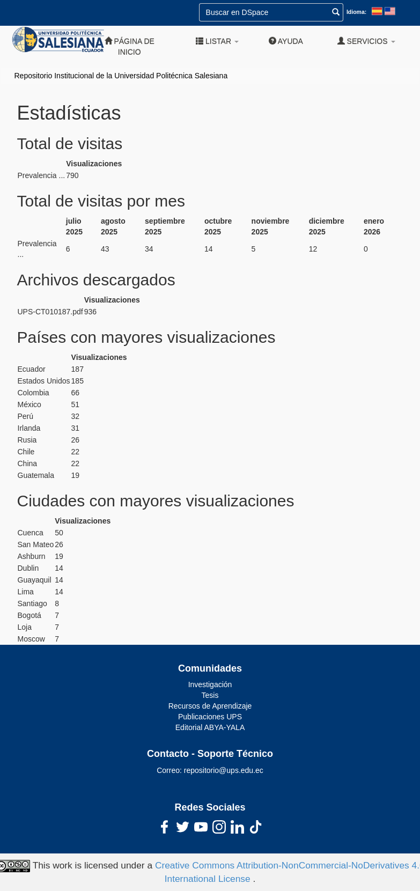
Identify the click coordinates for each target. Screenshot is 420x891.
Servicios (366, 41)
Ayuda (286, 41)
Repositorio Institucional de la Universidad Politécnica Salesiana (121, 75)
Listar (217, 41)
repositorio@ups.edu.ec (223, 770)
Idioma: (356, 12)
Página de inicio (129, 46)
